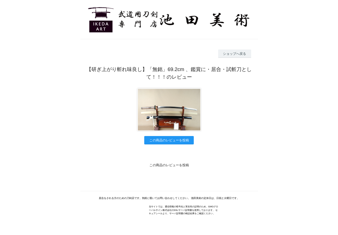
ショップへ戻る (234, 54)
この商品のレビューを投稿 (169, 140)
